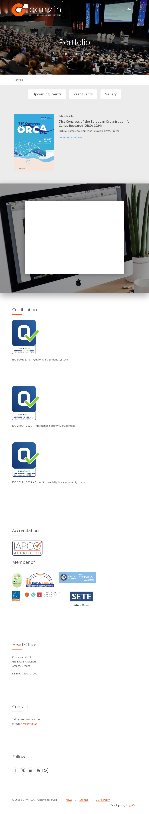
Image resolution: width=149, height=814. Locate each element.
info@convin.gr (29, 723)
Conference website (71, 137)
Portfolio (19, 79)
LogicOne (131, 805)
